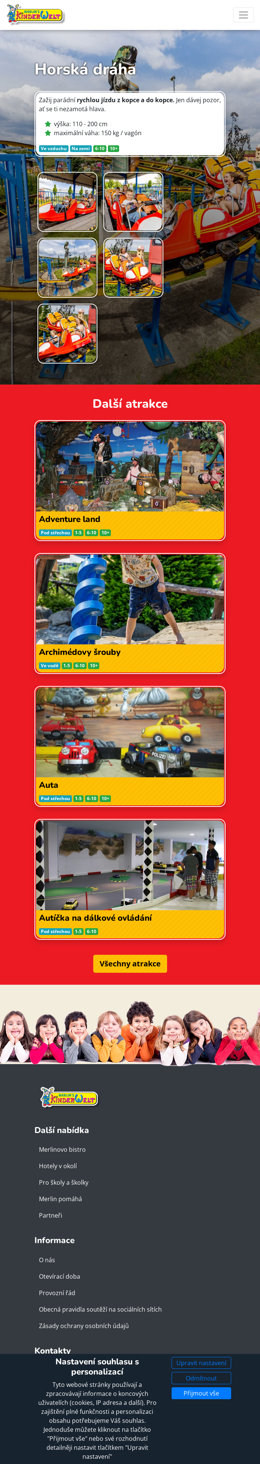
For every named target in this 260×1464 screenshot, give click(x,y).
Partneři (50, 1215)
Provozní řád (57, 1293)
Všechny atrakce (130, 964)
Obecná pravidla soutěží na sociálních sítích (100, 1309)
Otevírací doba (59, 1276)
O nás (47, 1260)
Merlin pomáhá (60, 1199)
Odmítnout (201, 1378)
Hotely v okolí (58, 1166)
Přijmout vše (201, 1393)
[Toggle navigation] (243, 14)
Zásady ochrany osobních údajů (84, 1326)
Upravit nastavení (201, 1363)
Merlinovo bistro (62, 1149)
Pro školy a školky (63, 1182)
